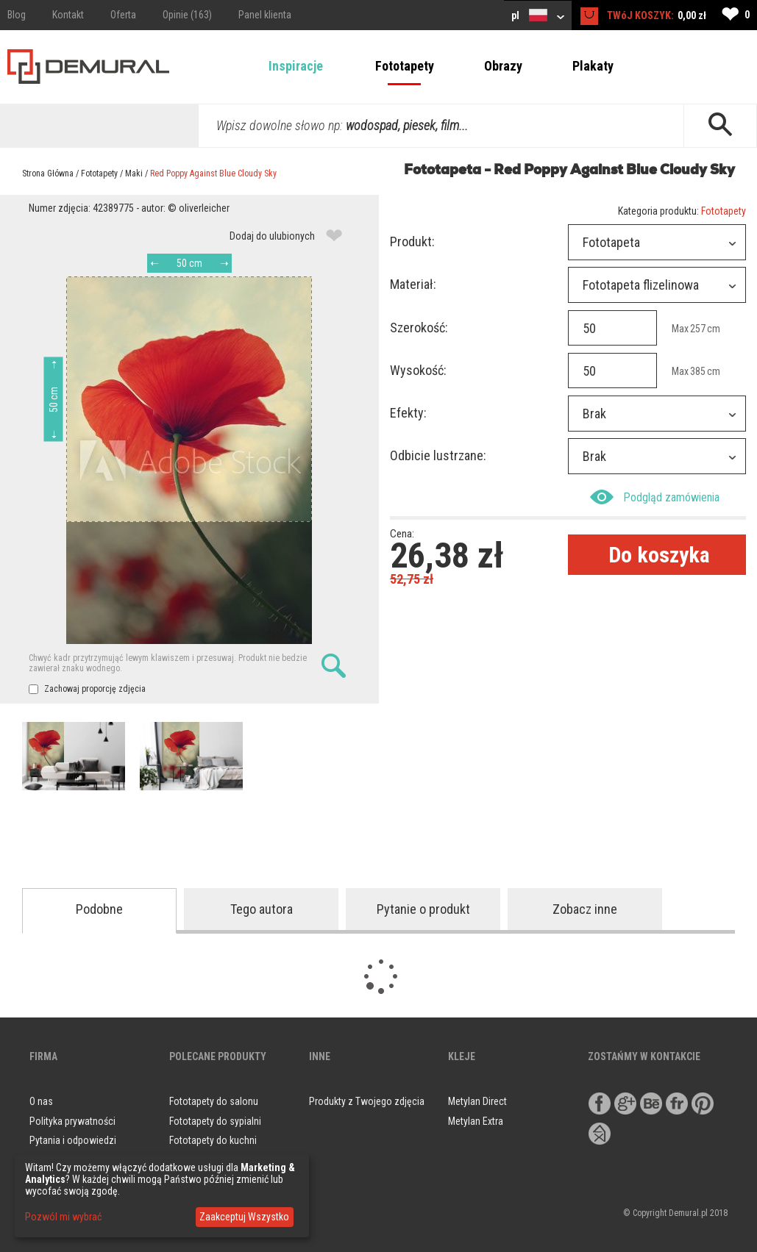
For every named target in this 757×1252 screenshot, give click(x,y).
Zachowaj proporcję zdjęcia (87, 689)
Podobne (99, 909)
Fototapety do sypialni (215, 1121)
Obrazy (503, 66)
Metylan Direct (477, 1101)
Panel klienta (264, 15)
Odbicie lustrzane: (438, 455)
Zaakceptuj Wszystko (244, 1217)
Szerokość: (419, 327)
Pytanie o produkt (423, 909)
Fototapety (404, 66)
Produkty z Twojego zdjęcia (366, 1101)
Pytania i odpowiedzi (72, 1140)
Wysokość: (418, 370)
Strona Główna (48, 173)
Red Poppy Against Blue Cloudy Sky (213, 173)
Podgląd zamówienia (654, 497)
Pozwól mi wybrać (63, 1217)
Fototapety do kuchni (213, 1140)
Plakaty (593, 66)
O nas (41, 1101)
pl (537, 15)
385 (698, 371)
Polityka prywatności (72, 1121)
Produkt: (412, 241)
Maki (134, 173)
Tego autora (261, 909)
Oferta (123, 15)
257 (698, 329)
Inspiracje (296, 66)
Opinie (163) (187, 15)
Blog (16, 15)
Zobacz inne (584, 909)
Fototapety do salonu (213, 1101)
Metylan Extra (475, 1121)
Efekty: (408, 413)
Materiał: (413, 284)
